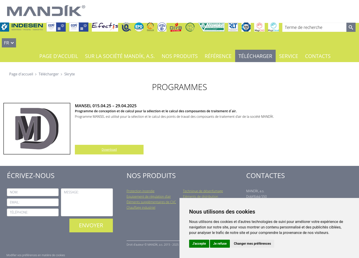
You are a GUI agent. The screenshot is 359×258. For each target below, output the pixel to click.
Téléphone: (19, 212)
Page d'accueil (58, 55)
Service (288, 55)
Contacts (318, 55)
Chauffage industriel (141, 207)
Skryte (69, 74)
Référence (218, 55)
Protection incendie (141, 191)
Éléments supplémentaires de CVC (151, 202)
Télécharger (255, 55)
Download (109, 149)
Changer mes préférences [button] (252, 243)
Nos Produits (180, 55)
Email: (14, 202)
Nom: (14, 192)
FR (6, 43)
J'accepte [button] (199, 243)
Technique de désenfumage (203, 191)
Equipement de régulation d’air (149, 196)
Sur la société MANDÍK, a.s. (120, 55)
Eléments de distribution (200, 196)
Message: (71, 192)
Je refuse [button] (220, 243)
